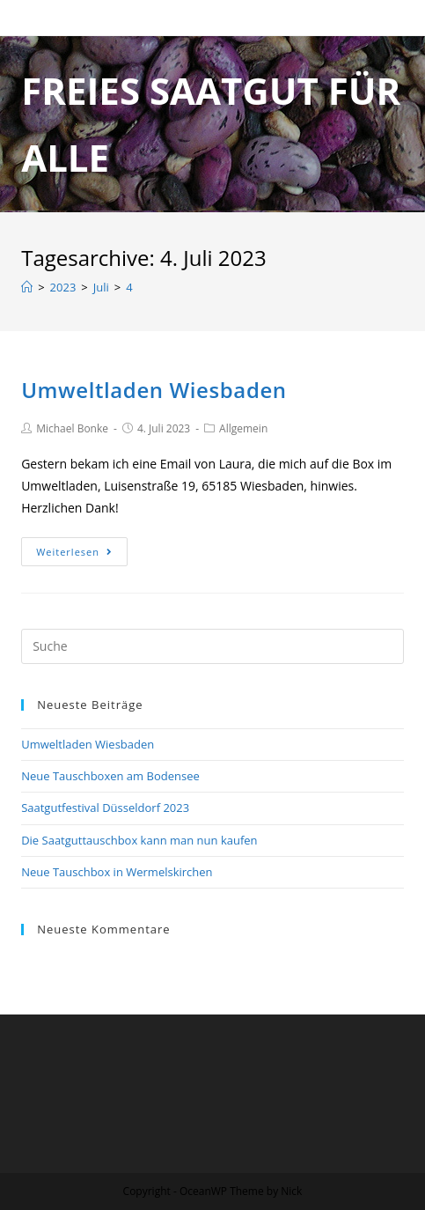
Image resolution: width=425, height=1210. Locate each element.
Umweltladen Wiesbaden (154, 389)
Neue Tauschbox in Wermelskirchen (116, 872)
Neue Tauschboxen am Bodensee (110, 776)
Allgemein (243, 428)
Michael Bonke (72, 428)
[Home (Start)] (27, 287)
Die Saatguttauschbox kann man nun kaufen (139, 840)
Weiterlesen (74, 551)
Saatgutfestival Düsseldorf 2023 (105, 807)
